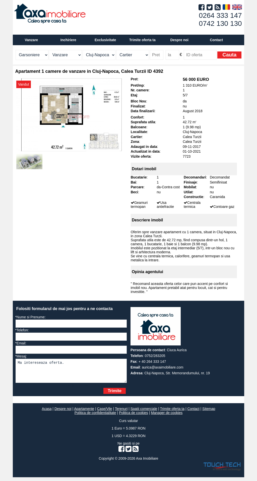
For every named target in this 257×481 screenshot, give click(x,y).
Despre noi (63, 412)
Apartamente (84, 412)
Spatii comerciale (144, 412)
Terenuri (121, 412)
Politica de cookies (133, 416)
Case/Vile (104, 412)
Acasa (47, 412)
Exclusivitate (105, 40)
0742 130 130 (220, 23)
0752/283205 (155, 356)
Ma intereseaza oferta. (71, 373)
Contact (216, 40)
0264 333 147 (220, 15)
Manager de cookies (166, 416)
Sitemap (208, 412)
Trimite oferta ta (142, 40)
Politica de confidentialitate (95, 416)
